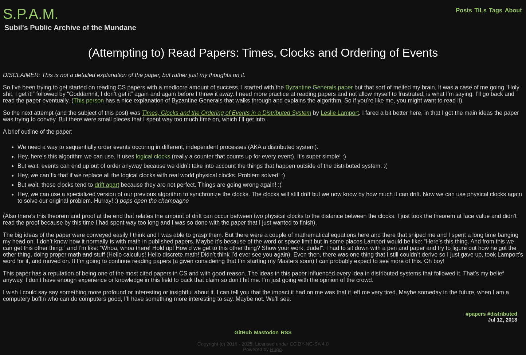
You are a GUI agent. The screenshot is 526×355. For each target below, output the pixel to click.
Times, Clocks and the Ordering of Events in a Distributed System (226, 113)
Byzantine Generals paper (319, 87)
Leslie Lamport (340, 113)
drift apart (107, 185)
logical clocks (153, 156)
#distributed (502, 314)
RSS (286, 332)
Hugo (276, 349)
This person (89, 100)
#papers (476, 314)
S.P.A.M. (31, 14)
